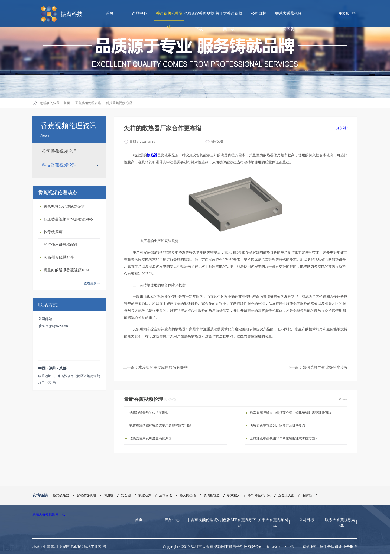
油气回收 (165, 495)
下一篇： (317, 367)
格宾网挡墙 (188, 495)
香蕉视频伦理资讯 (88, 103)
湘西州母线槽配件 (59, 257)
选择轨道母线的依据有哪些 (148, 413)
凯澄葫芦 (144, 495)
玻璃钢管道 (211, 495)
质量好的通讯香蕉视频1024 (66, 270)
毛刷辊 (307, 495)
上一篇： (155, 367)
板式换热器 (61, 495)
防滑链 (108, 495)
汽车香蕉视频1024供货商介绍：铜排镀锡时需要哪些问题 (290, 413)
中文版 (344, 13)
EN (354, 13)
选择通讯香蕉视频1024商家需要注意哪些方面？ (284, 438)
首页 (109, 13)
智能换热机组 (86, 495)
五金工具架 (286, 495)
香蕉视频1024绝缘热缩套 (64, 207)
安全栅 (126, 495)
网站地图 (308, 547)
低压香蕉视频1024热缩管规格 (68, 219)
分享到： (342, 128)
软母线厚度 (53, 232)
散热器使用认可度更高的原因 (150, 438)
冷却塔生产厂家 (259, 495)
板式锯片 (233, 495)
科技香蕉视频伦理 (119, 103)
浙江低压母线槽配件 (61, 245)
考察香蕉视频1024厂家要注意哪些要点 (277, 425)
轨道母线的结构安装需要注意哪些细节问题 (160, 425)
